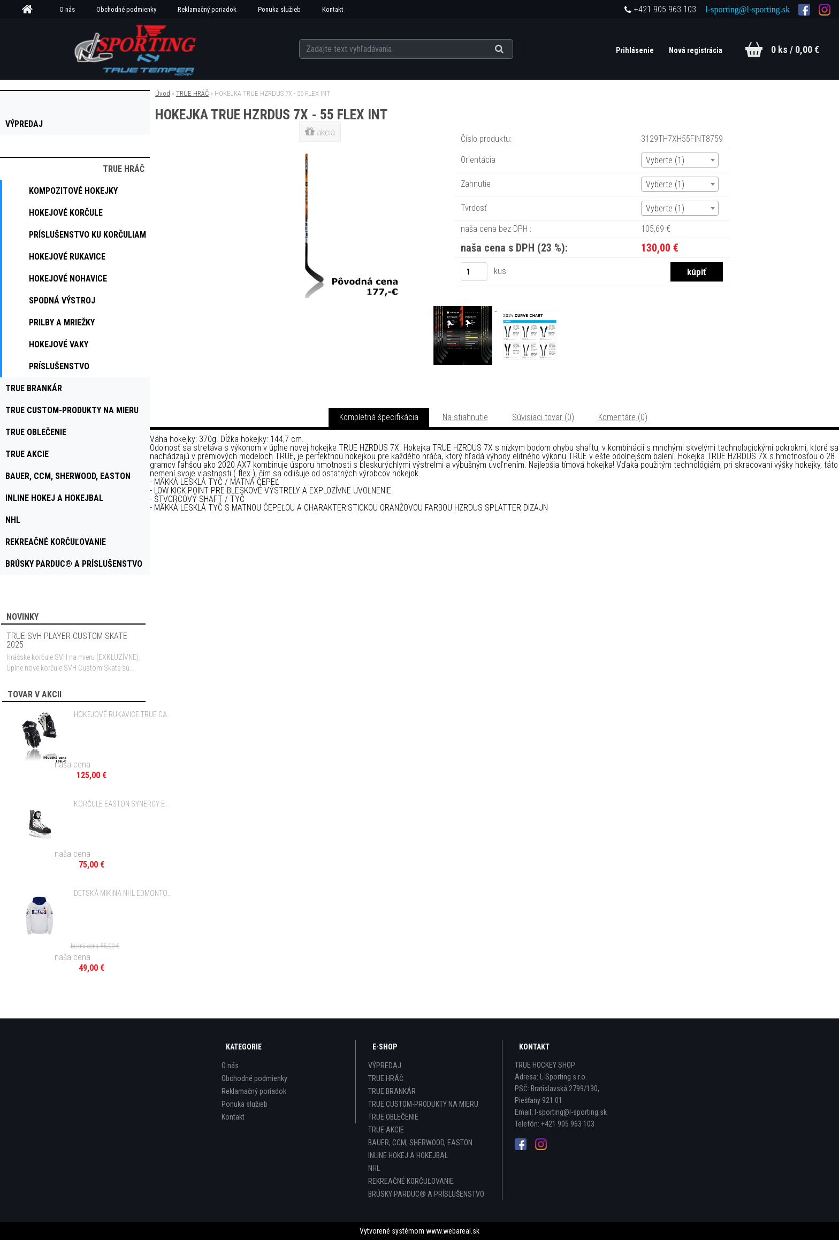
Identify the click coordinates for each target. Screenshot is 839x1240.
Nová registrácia (695, 50)
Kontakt (333, 9)
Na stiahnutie (465, 417)
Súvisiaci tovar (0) (543, 417)
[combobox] (680, 160)
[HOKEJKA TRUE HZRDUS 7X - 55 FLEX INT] (321, 147)
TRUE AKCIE (386, 1129)
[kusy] (474, 271)
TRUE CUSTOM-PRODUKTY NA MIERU (423, 1104)
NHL (374, 1168)
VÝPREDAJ (384, 1065)
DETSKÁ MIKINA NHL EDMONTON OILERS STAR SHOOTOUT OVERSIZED (123, 893)
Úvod (162, 93)
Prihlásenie (635, 50)
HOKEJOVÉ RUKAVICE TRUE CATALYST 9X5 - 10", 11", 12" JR (123, 714)
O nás (67, 9)
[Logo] (136, 48)
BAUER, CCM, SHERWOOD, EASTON (420, 1142)
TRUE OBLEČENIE (393, 1117)
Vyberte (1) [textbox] (665, 160)
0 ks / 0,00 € (795, 49)
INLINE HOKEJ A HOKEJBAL (408, 1155)
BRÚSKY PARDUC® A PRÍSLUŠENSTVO (426, 1194)
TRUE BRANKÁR (392, 1091)
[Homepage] (31, 9)
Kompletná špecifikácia (378, 417)
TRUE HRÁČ (192, 93)
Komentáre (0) (622, 417)
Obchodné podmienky (126, 9)
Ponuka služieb (279, 9)
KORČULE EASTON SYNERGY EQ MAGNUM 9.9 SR (123, 804)
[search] (512, 49)
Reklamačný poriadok (207, 9)
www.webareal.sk (452, 1231)
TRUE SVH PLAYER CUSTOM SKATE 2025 (66, 640)
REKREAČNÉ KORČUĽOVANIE (411, 1181)
